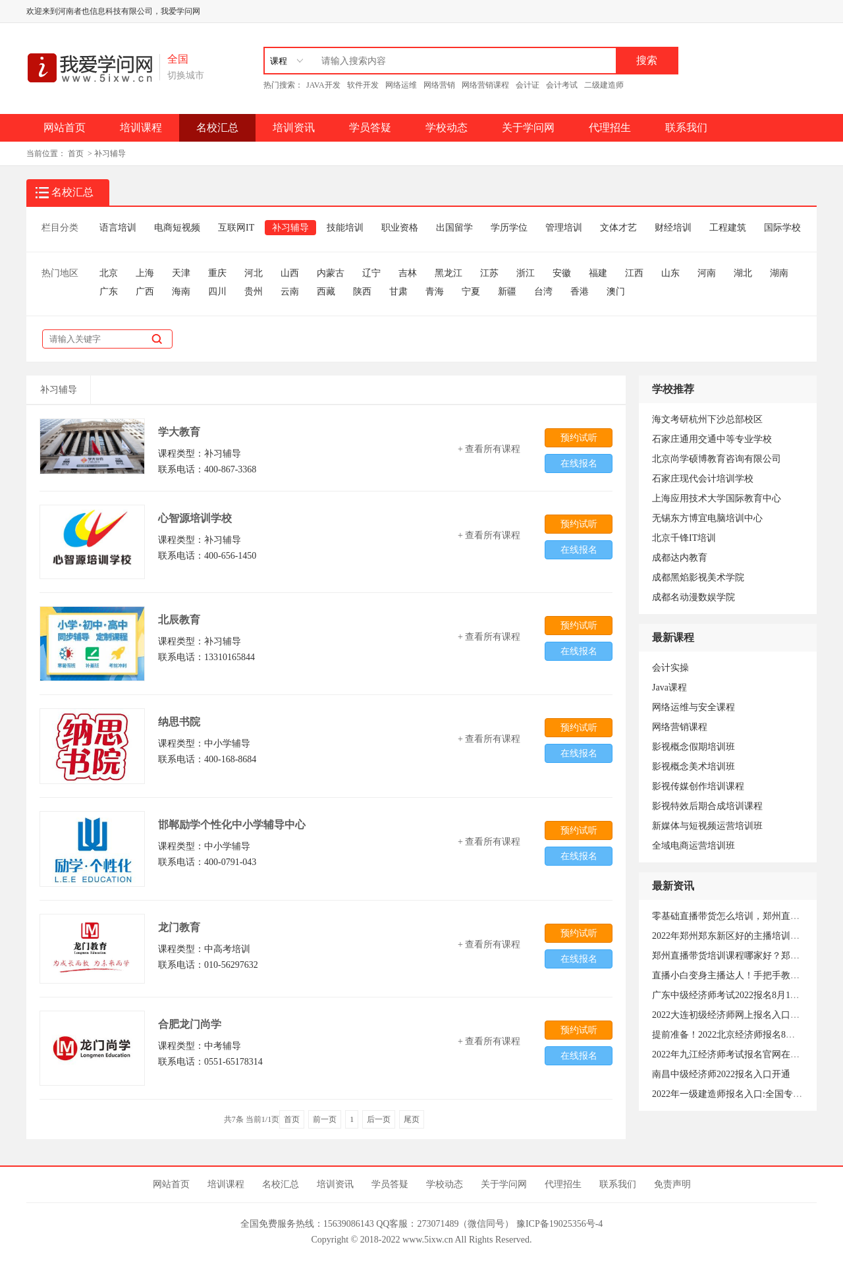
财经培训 (673, 228)
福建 (598, 273)
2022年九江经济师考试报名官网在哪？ (730, 1054)
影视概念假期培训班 (693, 747)
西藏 (326, 291)
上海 (145, 273)
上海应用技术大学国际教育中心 (716, 498)
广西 (145, 291)
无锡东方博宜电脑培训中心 (707, 518)
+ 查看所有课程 (489, 449)
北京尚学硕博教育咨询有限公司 (716, 459)
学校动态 (446, 127)
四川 (217, 291)
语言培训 (117, 228)
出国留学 (454, 228)
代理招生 (610, 127)
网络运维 (401, 85)
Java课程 (669, 687)
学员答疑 (370, 127)
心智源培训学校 (195, 518)
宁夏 (471, 291)
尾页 (412, 1119)
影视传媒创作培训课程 (698, 786)
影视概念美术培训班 (693, 766)
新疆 (507, 291)
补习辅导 (110, 153)
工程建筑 (727, 228)
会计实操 (670, 668)
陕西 (362, 291)
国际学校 (782, 228)
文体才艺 (618, 228)
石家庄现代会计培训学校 (702, 479)
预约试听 (578, 438)
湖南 (779, 273)
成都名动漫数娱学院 (693, 597)
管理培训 (563, 228)
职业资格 (399, 228)
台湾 (543, 291)
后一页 (379, 1119)
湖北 (743, 273)
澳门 (616, 291)
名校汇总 (217, 127)
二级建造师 (604, 85)
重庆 (217, 273)
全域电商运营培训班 (693, 846)
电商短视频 (177, 228)
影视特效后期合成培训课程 (707, 806)
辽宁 (371, 273)
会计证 (527, 85)
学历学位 (509, 228)
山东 (670, 273)
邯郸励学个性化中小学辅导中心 (232, 824)
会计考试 (562, 85)
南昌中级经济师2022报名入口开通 (721, 1074)
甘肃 (398, 291)
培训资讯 (294, 127)
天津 (181, 273)
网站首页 (64, 127)
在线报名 (578, 463)
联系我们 (686, 127)
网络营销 (439, 85)
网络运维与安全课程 (693, 707)
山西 (290, 273)
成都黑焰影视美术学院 (698, 577)
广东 (108, 291)
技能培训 (345, 228)
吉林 (407, 273)
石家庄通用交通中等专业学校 (712, 439)
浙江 (525, 273)
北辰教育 (179, 619)
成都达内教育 (679, 558)
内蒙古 (330, 273)
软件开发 (363, 85)
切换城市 (185, 75)
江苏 (489, 273)
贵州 (253, 291)
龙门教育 (179, 927)
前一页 (325, 1119)
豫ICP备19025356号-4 (559, 1224)
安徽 (562, 273)
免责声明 (672, 1184)
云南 (290, 291)
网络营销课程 (485, 85)
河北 (253, 273)
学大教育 (179, 431)
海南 (181, 291)
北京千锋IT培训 (684, 538)
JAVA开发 (323, 85)
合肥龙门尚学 (189, 1024)
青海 (434, 291)
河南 (706, 273)
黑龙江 (448, 273)
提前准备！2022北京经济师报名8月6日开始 (739, 1035)
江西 (634, 273)
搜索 (646, 60)
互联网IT (236, 228)
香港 (579, 291)
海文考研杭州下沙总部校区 (707, 419)
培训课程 (141, 127)
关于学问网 (528, 127)
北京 (108, 273)
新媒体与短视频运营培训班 (707, 826)
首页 (76, 153)
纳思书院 (179, 721)
